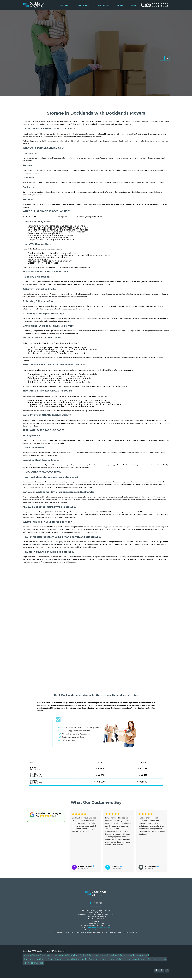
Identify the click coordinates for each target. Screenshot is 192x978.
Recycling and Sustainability (133, 955)
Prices (120, 5)
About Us (93, 959)
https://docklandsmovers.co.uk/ (98, 930)
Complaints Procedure (106, 955)
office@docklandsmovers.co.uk (99, 928)
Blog (133, 5)
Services (64, 5)
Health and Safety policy (65, 955)
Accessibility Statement (75, 959)
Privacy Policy (54, 959)
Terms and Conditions (34, 959)
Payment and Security (135, 959)
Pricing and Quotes (33, 963)
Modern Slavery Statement (37, 955)
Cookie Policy (85, 955)
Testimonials (83, 5)
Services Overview (157, 959)
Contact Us (103, 5)
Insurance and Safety (110, 959)
